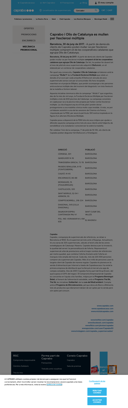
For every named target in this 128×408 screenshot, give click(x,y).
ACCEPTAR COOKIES (97, 401)
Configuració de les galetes (97, 382)
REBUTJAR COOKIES (97, 392)
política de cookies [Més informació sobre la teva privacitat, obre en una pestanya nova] (54, 384)
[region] (64, 391)
